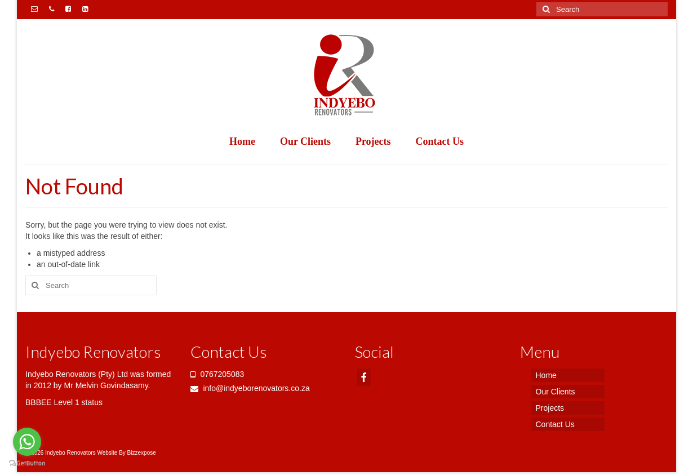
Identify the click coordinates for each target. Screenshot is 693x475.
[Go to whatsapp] (27, 442)
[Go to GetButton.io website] (27, 463)
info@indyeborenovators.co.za (250, 388)
